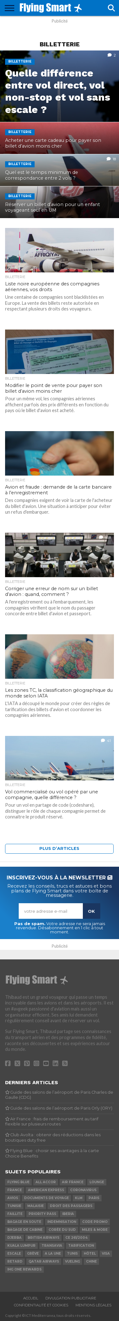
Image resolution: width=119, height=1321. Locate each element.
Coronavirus (83, 1190)
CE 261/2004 (76, 1238)
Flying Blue (18, 1182)
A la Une (53, 1253)
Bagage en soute (24, 1222)
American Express (46, 1190)
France (14, 1190)
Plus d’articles (59, 848)
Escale (14, 1253)
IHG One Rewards (24, 1269)
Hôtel (90, 1253)
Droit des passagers (71, 1206)
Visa (106, 1253)
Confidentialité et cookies (41, 1305)
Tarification (81, 1246)
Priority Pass (42, 1214)
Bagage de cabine (25, 1230)
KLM (79, 1198)
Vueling (72, 1261)
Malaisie (35, 1206)
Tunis (72, 1253)
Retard (15, 1261)
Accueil (30, 1298)
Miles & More (95, 1230)
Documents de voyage (46, 1198)
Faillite (15, 1214)
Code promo (95, 1222)
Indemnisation (61, 1222)
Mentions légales (93, 1305)
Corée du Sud (62, 1230)
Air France (72, 1182)
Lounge (96, 1182)
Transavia (52, 1246)
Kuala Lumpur (21, 1246)
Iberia (68, 1214)
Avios (12, 1198)
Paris (94, 1198)
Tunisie (14, 1206)
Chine (91, 1261)
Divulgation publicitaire (70, 1298)
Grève (33, 1253)
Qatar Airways (44, 1261)
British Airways (43, 1238)
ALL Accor (46, 1182)
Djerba (14, 1238)
